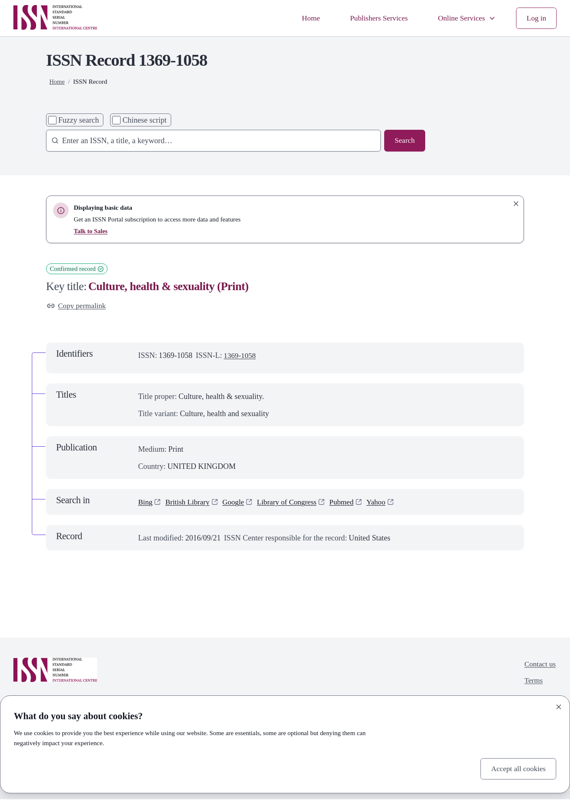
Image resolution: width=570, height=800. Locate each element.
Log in (536, 18)
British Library (189, 502)
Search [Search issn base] (404, 140)
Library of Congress (292, 502)
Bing (145, 502)
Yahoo (385, 502)
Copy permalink (77, 306)
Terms (532, 682)
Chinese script (145, 120)
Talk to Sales (91, 230)
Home (304, 18)
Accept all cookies (517, 768)
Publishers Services (374, 18)
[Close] (558, 705)
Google (236, 502)
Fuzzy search (78, 120)
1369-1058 (240, 356)
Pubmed (349, 502)
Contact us (539, 665)
